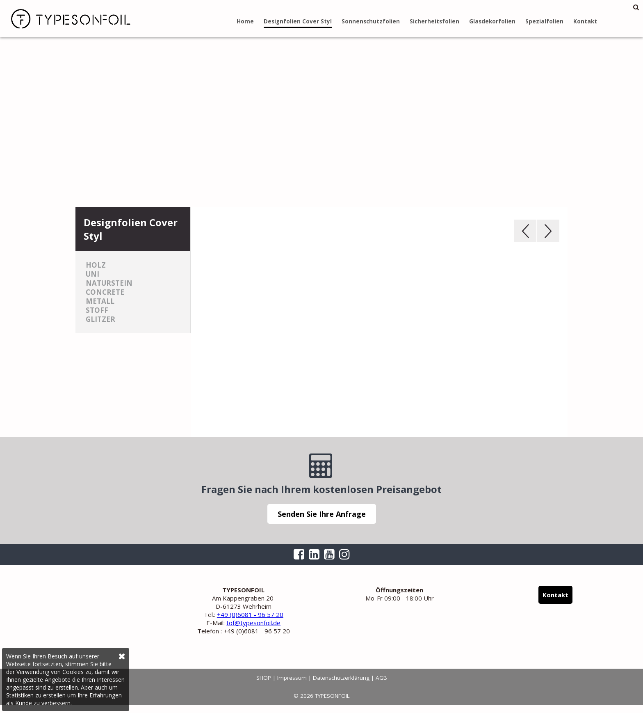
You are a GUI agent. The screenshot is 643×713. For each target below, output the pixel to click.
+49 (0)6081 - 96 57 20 (250, 614)
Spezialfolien (544, 21)
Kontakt (585, 21)
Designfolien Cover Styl (298, 21)
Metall (100, 301)
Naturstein (109, 283)
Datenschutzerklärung (341, 677)
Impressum (292, 677)
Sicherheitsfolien (434, 21)
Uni (92, 274)
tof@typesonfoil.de (253, 623)
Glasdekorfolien (492, 21)
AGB (381, 677)
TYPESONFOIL (65, 18)
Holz (96, 265)
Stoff (97, 310)
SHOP (263, 677)
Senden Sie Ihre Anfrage (322, 514)
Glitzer (100, 319)
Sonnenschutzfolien (371, 21)
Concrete (105, 292)
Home (245, 21)
